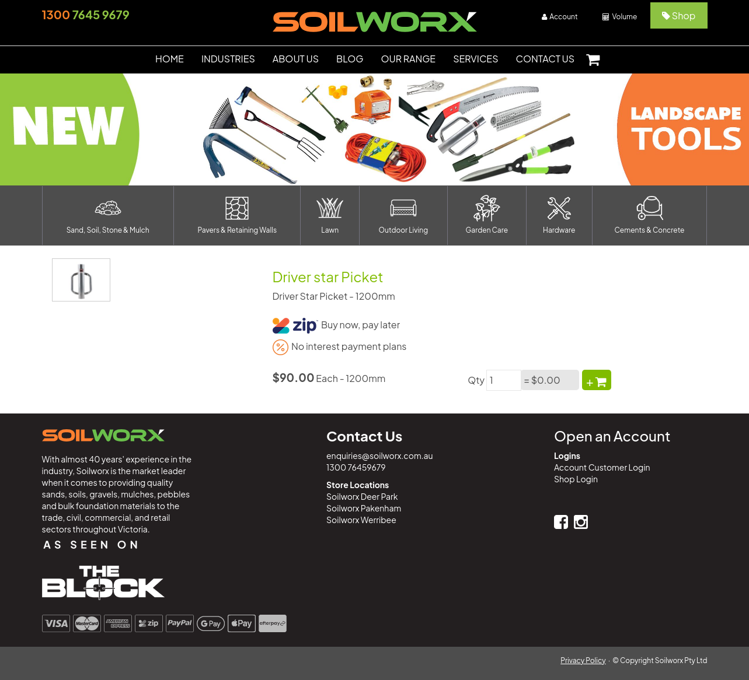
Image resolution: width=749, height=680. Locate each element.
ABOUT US (296, 58)
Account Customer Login (602, 467)
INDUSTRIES (228, 58)
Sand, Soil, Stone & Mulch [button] (108, 214)
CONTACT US (545, 58)
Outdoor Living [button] (404, 214)
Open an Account (612, 435)
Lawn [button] (329, 214)
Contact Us (364, 435)
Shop (678, 15)
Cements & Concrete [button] (650, 214)
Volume (619, 16)
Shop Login (576, 479)
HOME (169, 58)
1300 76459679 (356, 467)
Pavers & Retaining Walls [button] (237, 214)
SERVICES (475, 58)
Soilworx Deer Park (362, 496)
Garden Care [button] (486, 214)
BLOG (349, 58)
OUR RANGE (408, 58)
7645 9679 (86, 14)
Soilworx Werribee (361, 519)
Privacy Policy (583, 660)
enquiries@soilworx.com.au (379, 455)
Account (559, 16)
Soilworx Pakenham (363, 508)
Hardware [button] (559, 214)
